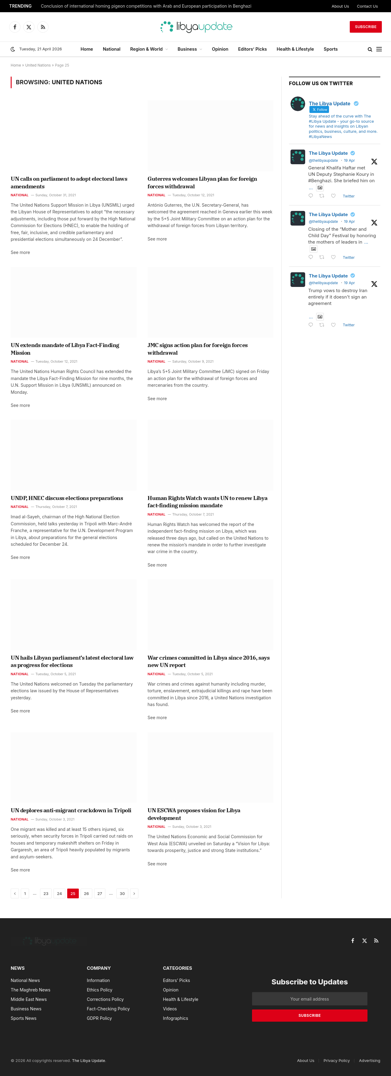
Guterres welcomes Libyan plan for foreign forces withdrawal (202, 182)
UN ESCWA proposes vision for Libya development (194, 814)
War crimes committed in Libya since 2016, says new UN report (208, 661)
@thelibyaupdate (323, 160)
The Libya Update (328, 153)
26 (86, 893)
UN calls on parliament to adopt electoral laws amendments (69, 182)
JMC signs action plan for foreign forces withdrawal (198, 349)
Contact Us (367, 6)
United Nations (38, 65)
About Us (340, 6)
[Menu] (379, 49)
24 (59, 893)
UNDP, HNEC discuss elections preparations (67, 498)
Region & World (146, 49)
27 (99, 893)
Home (87, 49)
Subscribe (366, 26)
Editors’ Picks (252, 49)
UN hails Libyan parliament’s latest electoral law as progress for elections (72, 661)
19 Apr (349, 160)
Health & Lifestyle (295, 49)
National (112, 49)
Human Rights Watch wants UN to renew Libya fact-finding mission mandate (207, 502)
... (311, 187)
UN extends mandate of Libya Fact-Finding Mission (65, 349)
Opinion (220, 49)
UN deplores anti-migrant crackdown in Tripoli (71, 810)
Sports (331, 49)
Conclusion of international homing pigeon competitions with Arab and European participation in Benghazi (146, 6)
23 (45, 893)
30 (122, 893)
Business (187, 49)
